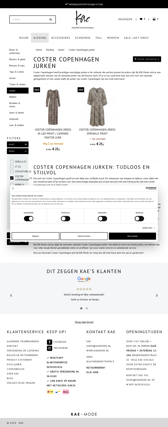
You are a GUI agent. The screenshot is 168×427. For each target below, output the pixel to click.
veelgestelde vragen (21, 382)
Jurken (12, 89)
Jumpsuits (14, 118)
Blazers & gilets (17, 58)
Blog (10, 377)
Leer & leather (16, 124)
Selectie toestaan (84, 236)
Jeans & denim (16, 111)
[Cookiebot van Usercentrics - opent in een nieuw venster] (142, 188)
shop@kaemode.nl (98, 345)
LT (15, 165)
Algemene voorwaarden (23, 340)
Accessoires (60, 37)
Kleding (39, 37)
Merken (113, 37)
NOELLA (17, 160)
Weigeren (35, 236)
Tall (98, 37)
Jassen (12, 77)
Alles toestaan (132, 236)
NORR (17, 183)
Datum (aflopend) (147, 58)
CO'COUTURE (17, 170)
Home (39, 48)
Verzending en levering (23, 349)
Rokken (12, 96)
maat (12, 143)
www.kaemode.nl (97, 349)
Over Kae (13, 372)
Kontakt (12, 345)
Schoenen (82, 37)
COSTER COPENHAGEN (17, 177)
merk (12, 150)
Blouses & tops (17, 64)
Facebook (57, 341)
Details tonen (147, 228)
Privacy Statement (19, 359)
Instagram (57, 347)
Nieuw (24, 37)
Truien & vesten (17, 83)
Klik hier (92, 371)
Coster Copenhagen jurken (82, 48)
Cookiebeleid (15, 368)
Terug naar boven (84, 321)
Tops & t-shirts (16, 70)
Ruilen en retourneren (22, 354)
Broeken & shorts (14, 104)
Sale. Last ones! (136, 37)
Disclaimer (14, 363)
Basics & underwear (14, 50)
